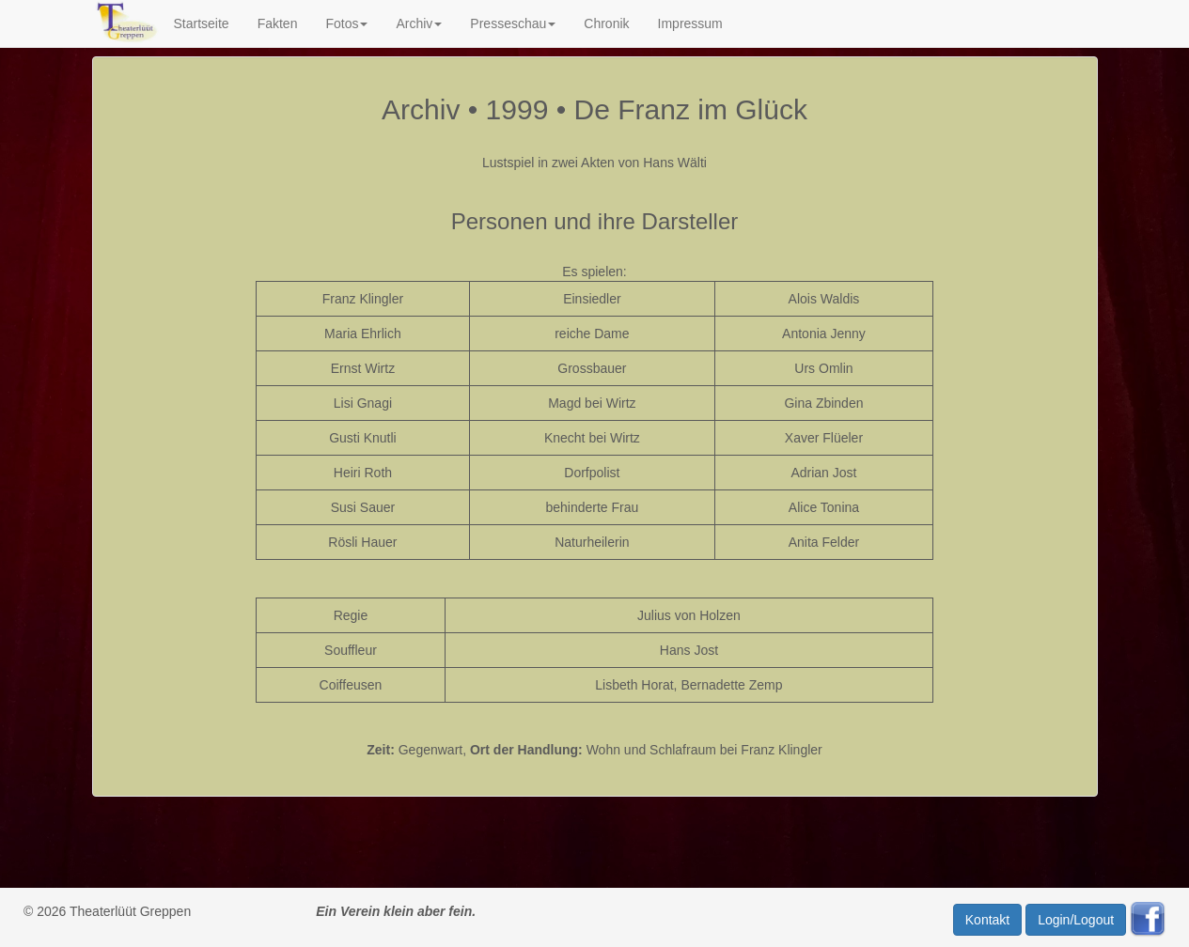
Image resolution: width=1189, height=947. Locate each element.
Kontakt (987, 919)
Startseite (200, 23)
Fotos (346, 23)
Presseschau (512, 23)
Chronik (606, 23)
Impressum (690, 23)
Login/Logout (1076, 919)
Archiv (419, 23)
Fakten (278, 23)
